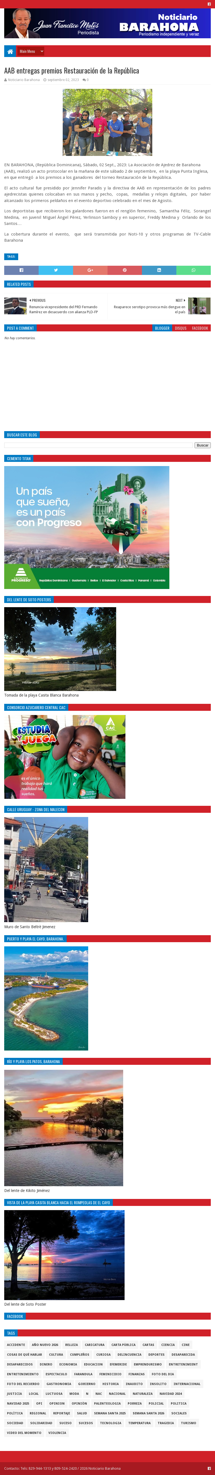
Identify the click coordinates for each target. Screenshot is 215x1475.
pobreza (135, 1403)
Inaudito (134, 1384)
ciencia (168, 1345)
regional (38, 1413)
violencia (57, 1433)
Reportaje (61, 1413)
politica (178, 1403)
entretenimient (183, 1364)
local (34, 1394)
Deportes (156, 1355)
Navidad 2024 (171, 1394)
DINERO (46, 1364)
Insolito (158, 1384)
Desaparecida (183, 1355)
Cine (186, 1345)
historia (110, 1384)
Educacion (93, 1364)
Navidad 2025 (18, 1403)
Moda (74, 1394)
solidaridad (41, 1423)
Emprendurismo (148, 1364)
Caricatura (94, 1345)
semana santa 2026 (148, 1413)
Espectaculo (56, 1374)
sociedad (15, 1423)
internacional (187, 1384)
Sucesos (86, 1423)
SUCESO (65, 1423)
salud (82, 1413)
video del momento (24, 1433)
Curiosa (103, 1355)
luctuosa (54, 1394)
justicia (14, 1394)
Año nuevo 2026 (45, 1345)
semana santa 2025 (110, 1413)
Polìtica (15, 1413)
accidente (16, 1345)
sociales (179, 1413)
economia (68, 1364)
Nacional (117, 1394)
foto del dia (163, 1374)
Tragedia (166, 1423)
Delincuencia (129, 1355)
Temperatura (139, 1423)
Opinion (57, 1403)
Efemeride (118, 1364)
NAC (98, 1394)
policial (156, 1403)
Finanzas (136, 1374)
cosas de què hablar (24, 1355)
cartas (148, 1345)
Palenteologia (107, 1403)
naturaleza (143, 1394)
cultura (56, 1355)
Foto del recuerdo (23, 1384)
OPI (39, 1403)
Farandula (83, 1374)
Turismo (188, 1423)
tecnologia (110, 1423)
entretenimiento (23, 1374)
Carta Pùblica (123, 1345)
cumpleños (79, 1355)
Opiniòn (79, 1403)
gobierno (86, 1384)
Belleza (71, 1345)
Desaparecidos (20, 1364)
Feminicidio (110, 1374)
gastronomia (58, 1384)
